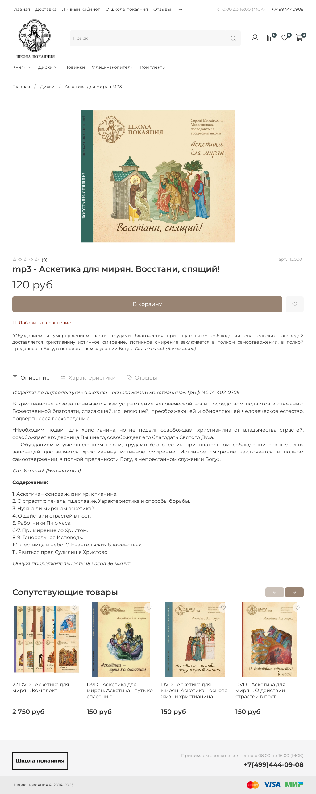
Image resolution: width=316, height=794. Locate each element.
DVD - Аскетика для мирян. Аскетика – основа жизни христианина (194, 690)
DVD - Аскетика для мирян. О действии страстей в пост (260, 690)
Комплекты (153, 67)
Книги (22, 67)
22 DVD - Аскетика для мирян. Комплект (40, 688)
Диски (48, 67)
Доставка (45, 9)
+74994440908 (287, 9)
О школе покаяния (127, 9)
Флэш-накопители (113, 67)
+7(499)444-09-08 (273, 764)
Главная (21, 9)
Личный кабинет (81, 9)
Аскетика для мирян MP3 (93, 86)
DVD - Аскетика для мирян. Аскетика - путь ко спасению (120, 690)
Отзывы (162, 9)
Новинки (74, 67)
